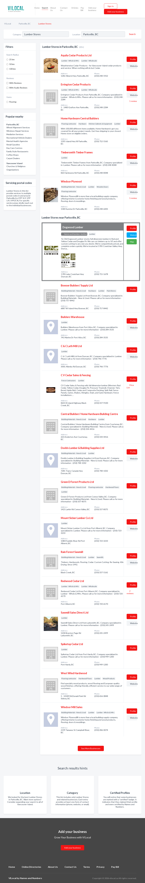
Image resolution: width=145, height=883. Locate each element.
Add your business (92, 9)
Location (76, 34)
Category (17, 34)
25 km (12, 59)
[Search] (131, 34)
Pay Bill (82, 9)
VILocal (7, 23)
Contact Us (64, 9)
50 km (12, 64)
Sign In (111, 6)
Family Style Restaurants (17, 151)
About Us (53, 9)
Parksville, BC (25, 23)
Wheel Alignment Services (18, 127)
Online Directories (31, 866)
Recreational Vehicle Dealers (19, 138)
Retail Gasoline (13, 144)
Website (133, 66)
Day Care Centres (14, 148)
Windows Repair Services (17, 131)
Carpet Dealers (13, 158)
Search (45, 8)
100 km (12, 69)
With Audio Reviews (18, 87)
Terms (86, 866)
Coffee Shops (12, 155)
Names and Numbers (31, 878)
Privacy (101, 866)
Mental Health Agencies (17, 141)
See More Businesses (90, 748)
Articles (74, 8)
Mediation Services (14, 134)
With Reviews (15, 83)
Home (37, 8)
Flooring (12, 102)
